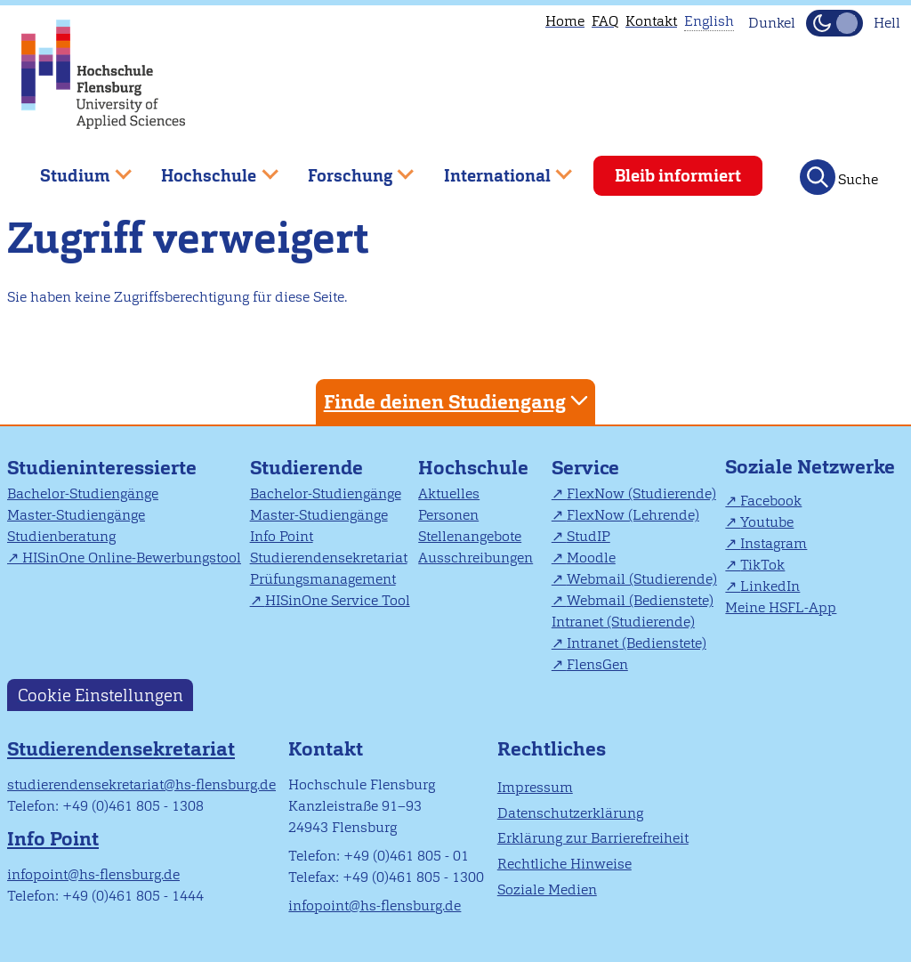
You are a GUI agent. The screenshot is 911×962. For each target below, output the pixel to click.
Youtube (767, 522)
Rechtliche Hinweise (564, 863)
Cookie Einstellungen (100, 694)
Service (585, 468)
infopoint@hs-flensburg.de (93, 874)
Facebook (771, 500)
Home (564, 21)
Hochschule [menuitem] (207, 168)
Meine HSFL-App (780, 607)
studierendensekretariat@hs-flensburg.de (141, 784)
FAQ (605, 21)
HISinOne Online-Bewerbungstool (131, 557)
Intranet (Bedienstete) (636, 643)
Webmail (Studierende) (642, 579)
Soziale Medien (547, 889)
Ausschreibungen (475, 557)
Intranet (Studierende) (623, 621)
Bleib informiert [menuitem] (678, 176)
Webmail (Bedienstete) (640, 600)
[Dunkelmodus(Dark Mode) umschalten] (834, 23)
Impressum (535, 787)
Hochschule (473, 468)
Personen (448, 514)
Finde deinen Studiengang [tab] (458, 401)
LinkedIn (770, 586)
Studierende (306, 468)
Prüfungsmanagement (323, 579)
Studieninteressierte (102, 468)
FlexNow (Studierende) (641, 493)
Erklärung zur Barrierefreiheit (593, 838)
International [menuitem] (495, 168)
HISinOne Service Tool (337, 600)
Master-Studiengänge (76, 514)
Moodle (591, 557)
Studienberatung (61, 536)
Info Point (281, 536)
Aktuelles (449, 493)
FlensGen (597, 664)
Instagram (773, 543)
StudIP (588, 536)
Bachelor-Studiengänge (82, 493)
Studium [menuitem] (73, 168)
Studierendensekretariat (328, 557)
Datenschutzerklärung (570, 813)
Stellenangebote (469, 536)
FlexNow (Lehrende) (633, 514)
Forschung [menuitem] (348, 168)
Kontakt (651, 21)
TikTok (762, 564)
